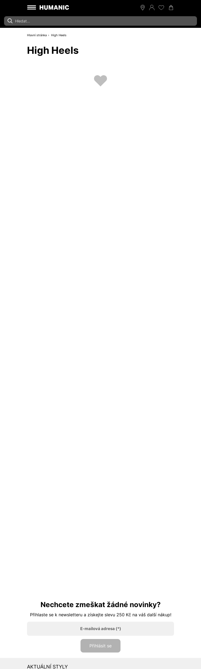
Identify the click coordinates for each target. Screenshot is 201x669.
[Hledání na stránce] (100, 21)
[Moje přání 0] (161, 7)
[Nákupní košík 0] (171, 7)
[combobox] (100, 21)
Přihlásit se (100, 645)
